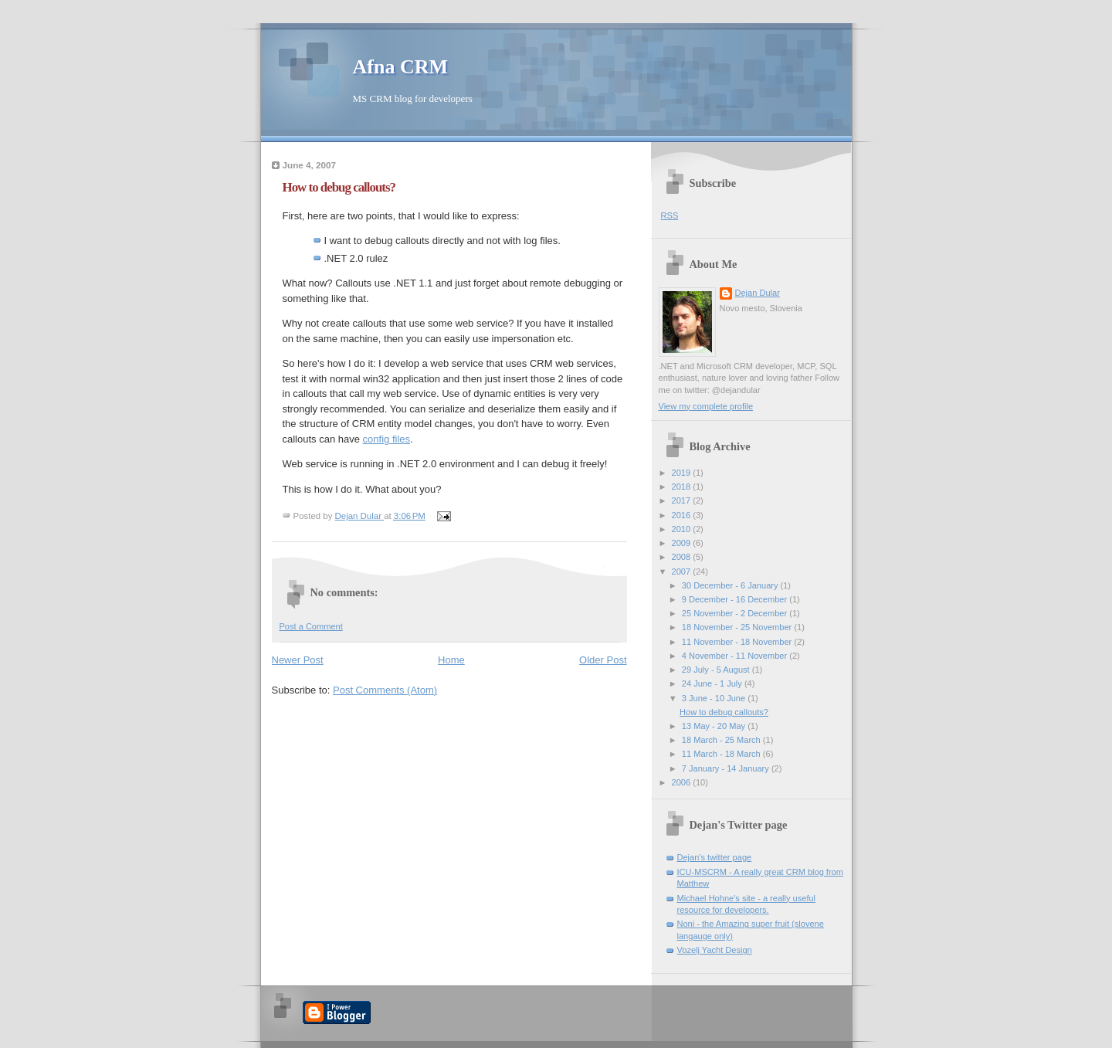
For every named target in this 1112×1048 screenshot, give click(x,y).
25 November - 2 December (735, 613)
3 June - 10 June (715, 698)
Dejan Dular (757, 292)
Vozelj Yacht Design (714, 950)
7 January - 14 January (726, 768)
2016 (682, 515)
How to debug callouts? (724, 712)
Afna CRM (401, 67)
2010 (682, 529)
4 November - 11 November (735, 655)
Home (451, 660)
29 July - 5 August (717, 669)
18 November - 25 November (738, 627)
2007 (682, 571)
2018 (682, 486)
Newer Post (298, 660)
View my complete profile (706, 406)
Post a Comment (311, 626)
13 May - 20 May (715, 726)
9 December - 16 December (735, 599)
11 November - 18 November (738, 641)
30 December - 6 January (731, 585)
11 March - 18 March (722, 753)
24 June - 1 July (713, 683)
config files (386, 439)
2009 (682, 543)
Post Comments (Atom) (385, 690)
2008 (682, 556)
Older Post (602, 660)
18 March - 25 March (722, 739)
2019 (682, 472)
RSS (670, 215)
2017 (682, 500)
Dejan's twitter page (714, 857)
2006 (682, 782)
